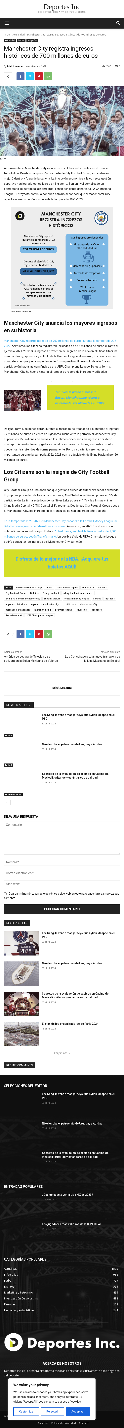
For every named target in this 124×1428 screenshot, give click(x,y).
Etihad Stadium (52, 598)
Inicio (7, 34)
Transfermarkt (14, 615)
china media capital (67, 587)
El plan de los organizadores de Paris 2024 (70, 1023)
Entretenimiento (13, 794)
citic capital (88, 587)
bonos (49, 587)
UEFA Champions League (39, 615)
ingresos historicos (16, 604)
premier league (63, 609)
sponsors (97, 609)
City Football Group (16, 593)
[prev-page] (6, 802)
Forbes (97, 598)
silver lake (82, 609)
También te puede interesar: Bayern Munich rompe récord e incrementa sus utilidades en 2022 (79, 397)
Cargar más (62, 1053)
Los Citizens (69, 604)
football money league (76, 598)
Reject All (52, 1411)
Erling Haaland (51, 593)
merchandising (42, 609)
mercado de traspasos (18, 609)
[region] (52, 1399)
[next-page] (12, 802)
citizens (102, 587)
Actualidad (19, 34)
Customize (26, 1411)
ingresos (110, 598)
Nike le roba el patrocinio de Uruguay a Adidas (72, 744)
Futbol (21, 40)
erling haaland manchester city (23, 598)
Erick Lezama (15, 66)
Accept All (77, 1411)
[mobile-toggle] (6, 23)
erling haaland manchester (78, 593)
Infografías (32, 40)
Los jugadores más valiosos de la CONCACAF (72, 1224)
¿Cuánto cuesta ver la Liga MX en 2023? (67, 1194)
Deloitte (34, 593)
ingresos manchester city (45, 604)
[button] (118, 23)
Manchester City (88, 604)
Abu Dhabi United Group (29, 587)
